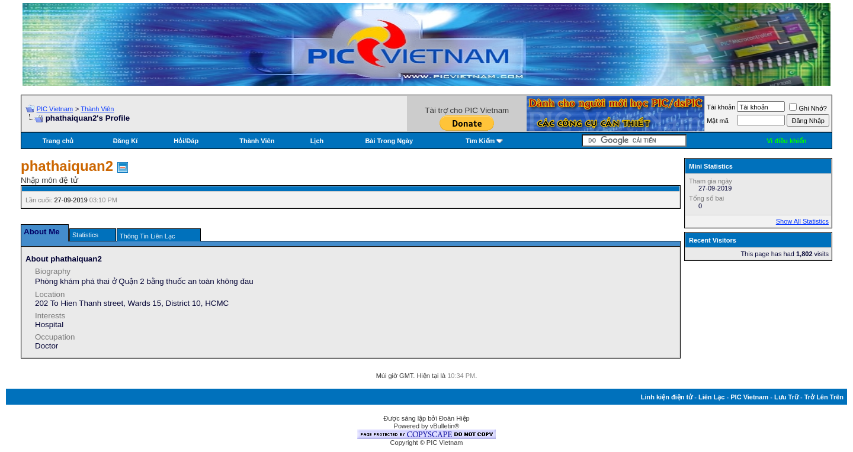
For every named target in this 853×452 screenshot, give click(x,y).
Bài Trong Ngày (389, 140)
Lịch (317, 140)
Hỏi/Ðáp (186, 140)
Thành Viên (97, 108)
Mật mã (718, 120)
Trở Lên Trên (824, 397)
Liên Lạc (711, 397)
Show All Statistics (802, 221)
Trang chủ (58, 140)
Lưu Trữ (786, 397)
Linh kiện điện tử (666, 397)
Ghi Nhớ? (807, 108)
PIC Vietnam (55, 108)
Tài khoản (721, 107)
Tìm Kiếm (480, 140)
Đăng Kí (125, 140)
